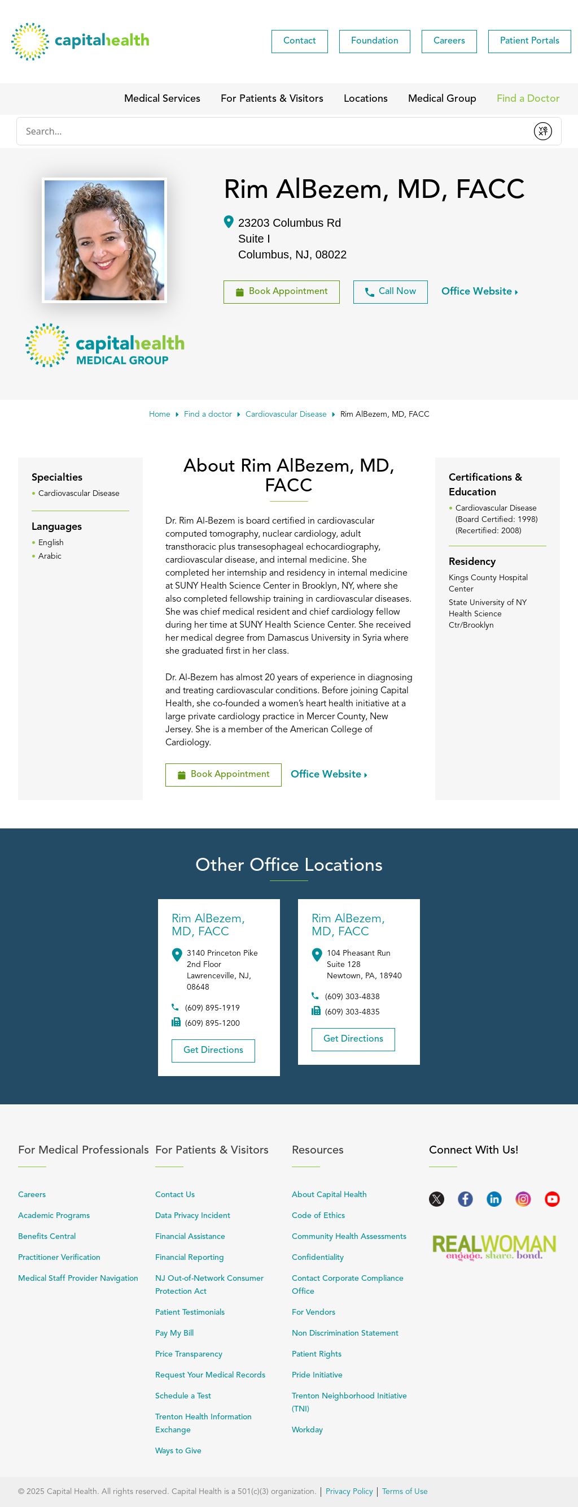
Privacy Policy (349, 1492)
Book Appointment (276, 288)
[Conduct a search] (271, 131)
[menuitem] (300, 41)
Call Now (390, 292)
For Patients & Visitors (221, 1150)
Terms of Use (405, 1492)
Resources (357, 1150)
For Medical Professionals (84, 1150)
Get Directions (207, 1047)
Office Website (476, 291)
